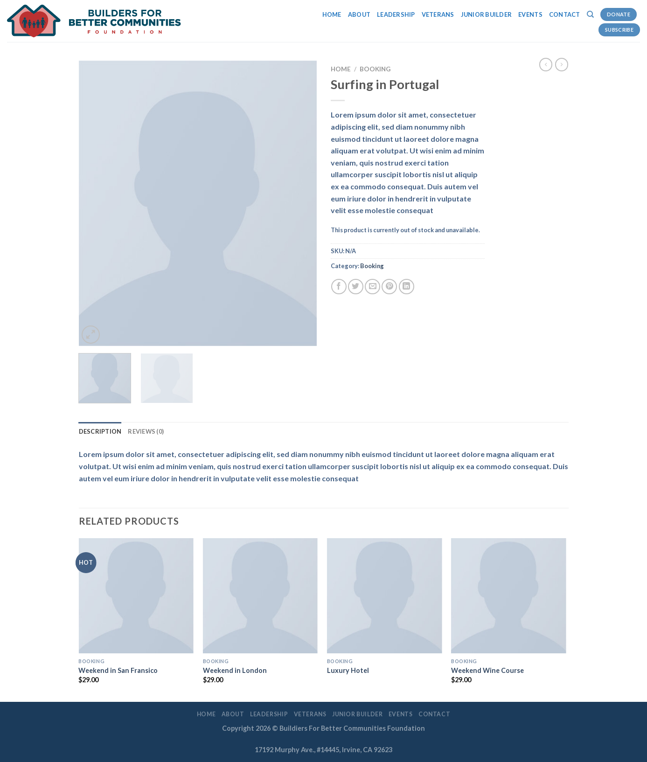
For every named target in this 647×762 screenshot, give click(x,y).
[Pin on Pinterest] (389, 286)
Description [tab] (100, 431)
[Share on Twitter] (355, 286)
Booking (375, 69)
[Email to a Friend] (372, 286)
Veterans (438, 14)
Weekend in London (235, 670)
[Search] (590, 14)
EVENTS (530, 14)
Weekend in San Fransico (118, 670)
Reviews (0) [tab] (146, 431)
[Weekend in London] (260, 595)
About (359, 14)
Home (331, 14)
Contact (564, 14)
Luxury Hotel (348, 670)
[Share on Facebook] (339, 286)
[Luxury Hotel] (384, 595)
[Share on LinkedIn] (406, 286)
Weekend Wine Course (487, 670)
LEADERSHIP (396, 14)
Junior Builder (486, 14)
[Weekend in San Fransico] (136, 595)
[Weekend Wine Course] (508, 595)
